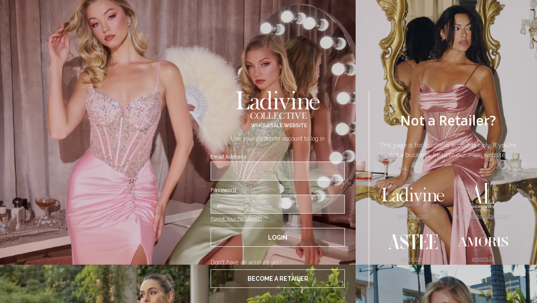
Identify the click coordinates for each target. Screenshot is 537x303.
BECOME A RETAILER (278, 278)
